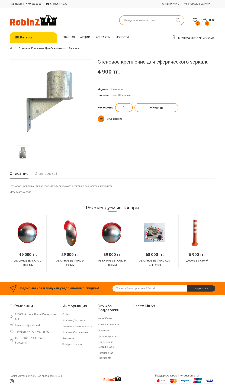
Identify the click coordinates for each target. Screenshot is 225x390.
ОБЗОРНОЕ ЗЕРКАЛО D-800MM (112, 263)
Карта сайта (105, 318)
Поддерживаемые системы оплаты (177, 375)
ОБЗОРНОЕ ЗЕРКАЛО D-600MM (70, 263)
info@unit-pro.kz (56, 4)
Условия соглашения (75, 332)
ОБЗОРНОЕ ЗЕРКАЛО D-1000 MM (28, 263)
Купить (157, 107)
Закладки (103, 330)
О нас (65, 314)
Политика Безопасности (77, 326)
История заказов (108, 324)
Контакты (68, 338)
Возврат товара (72, 344)
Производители (107, 336)
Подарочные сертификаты (106, 345)
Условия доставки (73, 320)
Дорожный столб (197, 260)
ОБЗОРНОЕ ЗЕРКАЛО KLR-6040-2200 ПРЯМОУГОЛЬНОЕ (155, 263)
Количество (105, 107)
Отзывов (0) (45, 173)
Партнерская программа (105, 355)
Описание (19, 173)
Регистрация (185, 38)
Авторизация (207, 38)
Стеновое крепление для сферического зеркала (49, 48)
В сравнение (114, 118)
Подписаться (201, 288)
